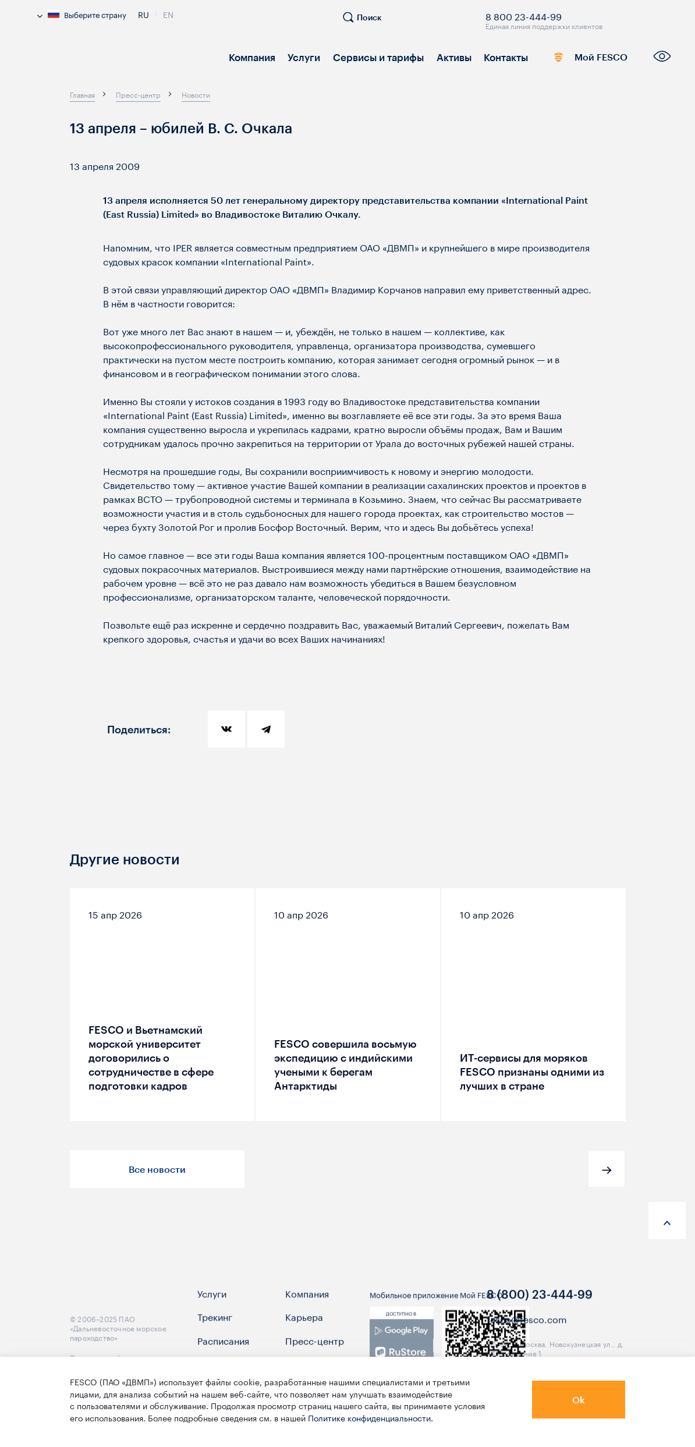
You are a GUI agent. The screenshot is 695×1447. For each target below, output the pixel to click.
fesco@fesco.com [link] (527, 1331)
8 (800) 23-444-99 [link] (540, 1307)
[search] (367, 22)
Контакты (495, 56)
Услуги (300, 56)
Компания (251, 56)
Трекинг (214, 1329)
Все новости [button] (157, 1169)
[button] (606, 1168)
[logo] (122, 60)
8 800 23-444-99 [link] (523, 14)
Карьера (304, 1329)
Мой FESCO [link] (579, 59)
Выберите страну (81, 14)
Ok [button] (578, 1399)
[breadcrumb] (82, 94)
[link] (401, 1354)
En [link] (168, 13)
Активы (444, 56)
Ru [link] (143, 13)
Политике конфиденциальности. (370, 1417)
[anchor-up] (667, 1220)
